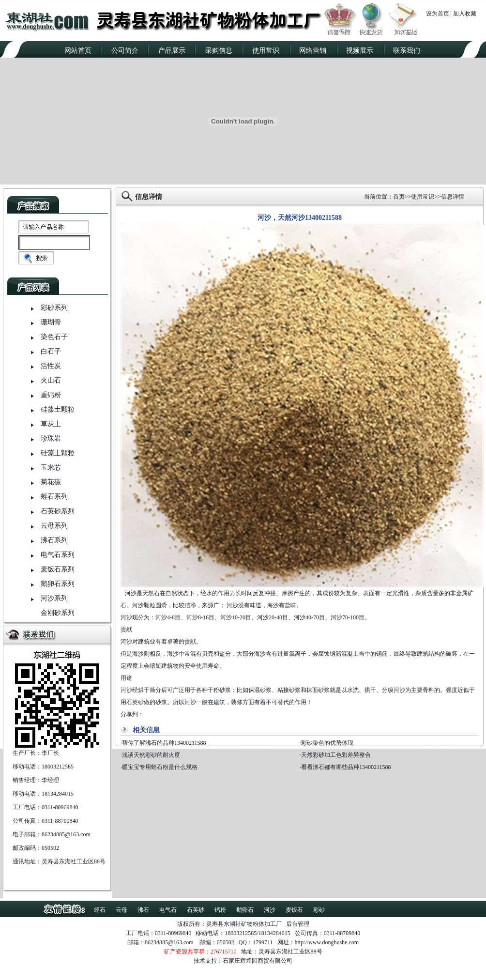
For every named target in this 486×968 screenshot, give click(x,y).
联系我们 (406, 50)
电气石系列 (58, 554)
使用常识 (265, 50)
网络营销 (312, 50)
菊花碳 (51, 482)
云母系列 (54, 525)
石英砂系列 (58, 511)
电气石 (168, 910)
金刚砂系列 (58, 612)
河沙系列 (54, 598)
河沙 (269, 910)
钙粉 (220, 910)
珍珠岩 (51, 438)
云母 (121, 910)
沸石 (143, 910)
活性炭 (51, 365)
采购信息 (218, 50)
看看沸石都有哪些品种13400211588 (346, 767)
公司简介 (124, 50)
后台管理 (297, 924)
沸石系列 (54, 540)
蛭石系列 (54, 496)
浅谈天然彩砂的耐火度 (151, 755)
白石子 (51, 351)
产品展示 (171, 50)
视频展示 (359, 50)
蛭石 (100, 910)
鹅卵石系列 (58, 583)
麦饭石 (294, 910)
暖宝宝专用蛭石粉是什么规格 (159, 767)
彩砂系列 (54, 307)
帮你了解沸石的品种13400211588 (164, 742)
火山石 (51, 380)
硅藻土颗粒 (58, 409)
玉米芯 (51, 467)
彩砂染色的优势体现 (327, 742)
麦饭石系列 (58, 569)
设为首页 (437, 13)
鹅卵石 (245, 910)
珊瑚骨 (51, 322)
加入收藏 (464, 13)
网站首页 (77, 50)
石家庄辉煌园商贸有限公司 (257, 960)
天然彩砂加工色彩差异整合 (336, 755)
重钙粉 (51, 395)
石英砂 (195, 910)
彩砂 (319, 910)
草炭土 (51, 424)
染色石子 (54, 336)
